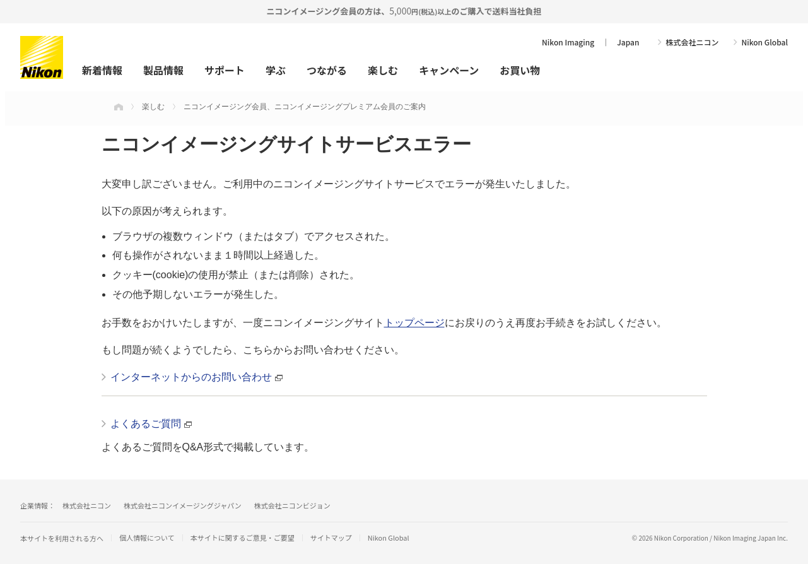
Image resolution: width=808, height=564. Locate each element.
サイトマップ (331, 537)
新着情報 (102, 70)
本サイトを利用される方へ (61, 538)
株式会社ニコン (691, 42)
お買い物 (520, 70)
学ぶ (276, 70)
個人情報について (147, 537)
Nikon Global (764, 42)
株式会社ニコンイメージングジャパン (183, 505)
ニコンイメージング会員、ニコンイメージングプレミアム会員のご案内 (305, 106)
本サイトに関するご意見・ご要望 (242, 537)
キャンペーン (449, 70)
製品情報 (163, 70)
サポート (224, 70)
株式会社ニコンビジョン (292, 505)
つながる (327, 70)
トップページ (414, 322)
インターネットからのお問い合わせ (191, 377)
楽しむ (383, 70)
